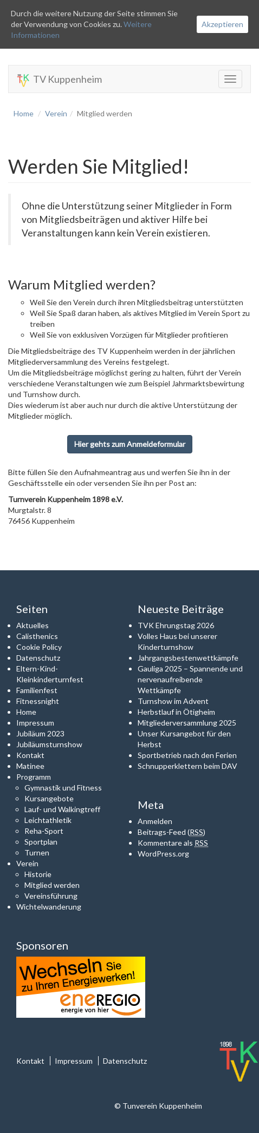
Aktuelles (32, 625)
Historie (37, 874)
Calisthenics (37, 636)
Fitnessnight (37, 701)
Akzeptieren (222, 24)
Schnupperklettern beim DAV (187, 765)
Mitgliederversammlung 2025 (187, 722)
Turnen (36, 852)
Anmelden (155, 821)
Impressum (35, 722)
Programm (33, 776)
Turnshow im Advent (173, 701)
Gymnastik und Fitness (63, 787)
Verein (56, 113)
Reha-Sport (43, 830)
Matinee (30, 765)
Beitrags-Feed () (171, 832)
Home (24, 113)
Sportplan (40, 841)
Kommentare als (173, 843)
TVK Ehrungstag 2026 (176, 625)
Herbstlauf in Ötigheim (176, 711)
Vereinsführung (50, 895)
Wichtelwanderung (48, 906)
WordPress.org (163, 853)
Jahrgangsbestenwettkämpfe (188, 657)
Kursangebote (49, 798)
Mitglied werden (52, 885)
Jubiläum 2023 (40, 733)
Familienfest (36, 690)
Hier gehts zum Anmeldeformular (129, 444)
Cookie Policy (39, 646)
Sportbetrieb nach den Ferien (187, 755)
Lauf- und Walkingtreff (62, 809)
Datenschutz (38, 657)
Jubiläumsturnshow (49, 744)
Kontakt (30, 755)
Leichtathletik (48, 820)
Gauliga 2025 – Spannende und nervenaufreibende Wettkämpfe (190, 679)
